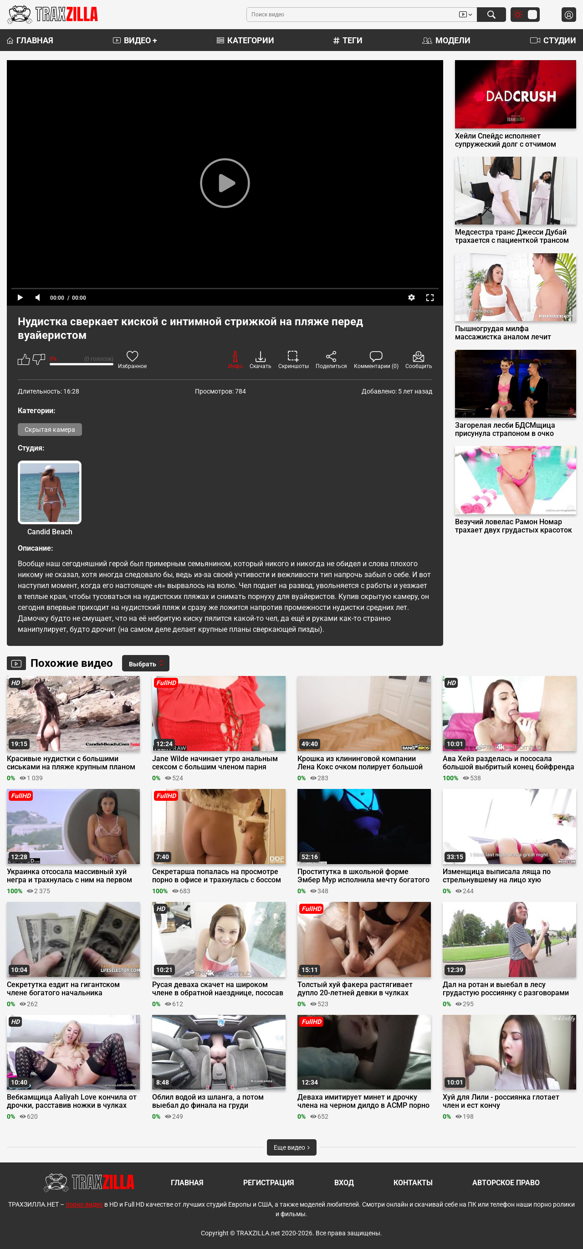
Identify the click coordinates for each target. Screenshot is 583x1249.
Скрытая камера (50, 429)
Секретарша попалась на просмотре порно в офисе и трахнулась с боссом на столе (216, 876)
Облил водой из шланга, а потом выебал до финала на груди (208, 1101)
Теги (348, 40)
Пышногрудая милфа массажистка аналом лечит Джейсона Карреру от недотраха (512, 333)
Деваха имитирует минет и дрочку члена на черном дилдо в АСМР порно (363, 1101)
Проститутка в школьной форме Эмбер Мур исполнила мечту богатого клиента (363, 876)
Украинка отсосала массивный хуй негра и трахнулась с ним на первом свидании (69, 876)
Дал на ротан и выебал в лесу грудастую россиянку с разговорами (506, 989)
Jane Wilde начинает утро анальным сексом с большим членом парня (215, 763)
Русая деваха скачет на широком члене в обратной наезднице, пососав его (217, 989)
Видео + (135, 40)
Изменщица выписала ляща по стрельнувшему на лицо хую (497, 876)
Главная (30, 40)
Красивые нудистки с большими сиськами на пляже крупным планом (71, 763)
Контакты (413, 1182)
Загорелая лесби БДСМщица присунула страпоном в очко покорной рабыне (505, 429)
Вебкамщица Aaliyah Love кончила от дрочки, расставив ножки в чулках (72, 1101)
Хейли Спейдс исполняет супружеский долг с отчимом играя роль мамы (505, 140)
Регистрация (268, 1182)
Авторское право (506, 1182)
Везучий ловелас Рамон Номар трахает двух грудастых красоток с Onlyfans (513, 526)
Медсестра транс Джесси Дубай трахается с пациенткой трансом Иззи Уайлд (512, 236)
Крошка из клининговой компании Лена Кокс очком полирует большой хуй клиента (360, 763)
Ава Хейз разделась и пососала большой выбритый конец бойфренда (508, 763)
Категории (245, 40)
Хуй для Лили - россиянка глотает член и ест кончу (501, 1101)
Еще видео (292, 1147)
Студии (553, 40)
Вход (344, 1182)
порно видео (84, 1204)
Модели (446, 40)
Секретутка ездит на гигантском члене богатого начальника (63, 989)
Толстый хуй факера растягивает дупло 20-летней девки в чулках (355, 989)
